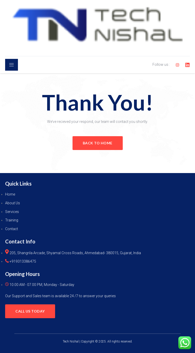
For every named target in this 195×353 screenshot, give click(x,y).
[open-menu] (11, 65)
